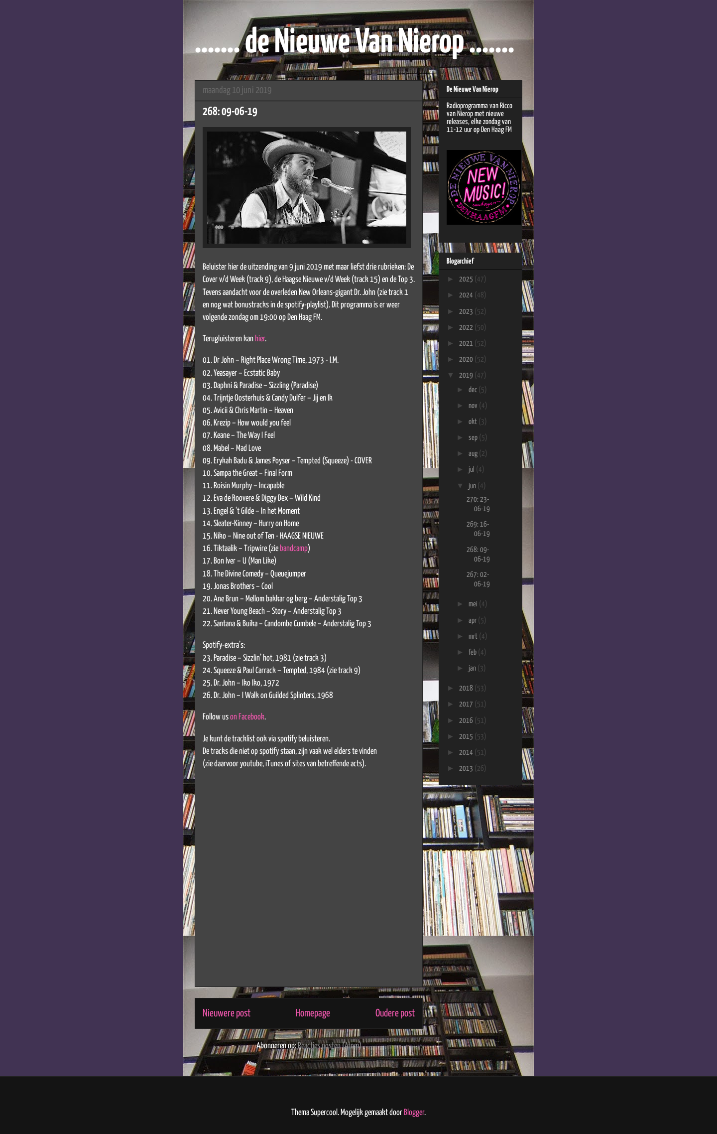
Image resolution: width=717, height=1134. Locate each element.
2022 (467, 327)
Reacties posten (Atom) (329, 1046)
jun (473, 486)
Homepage (313, 1013)
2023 (467, 311)
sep (474, 437)
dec (473, 390)
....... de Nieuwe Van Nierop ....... (354, 43)
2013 (467, 768)
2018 (467, 688)
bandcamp (294, 549)
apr (473, 620)
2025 (467, 279)
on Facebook (247, 717)
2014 (467, 752)
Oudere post (395, 1013)
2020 (467, 359)
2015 (467, 736)
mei (474, 604)
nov (474, 406)
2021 (467, 343)
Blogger (414, 1113)
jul (472, 469)
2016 (467, 720)
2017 (467, 704)
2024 (467, 295)
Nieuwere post (226, 1013)
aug (474, 453)
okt (473, 421)
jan (473, 668)
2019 (467, 375)
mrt (474, 636)
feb (473, 652)
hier (260, 339)
